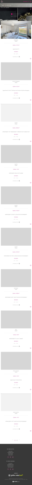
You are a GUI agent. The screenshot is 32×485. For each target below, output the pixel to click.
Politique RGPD (23, 479)
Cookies (26, 479)
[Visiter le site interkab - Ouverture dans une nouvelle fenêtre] (19, 475)
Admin (17, 479)
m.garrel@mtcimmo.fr (10, 464)
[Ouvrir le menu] (30, 1)
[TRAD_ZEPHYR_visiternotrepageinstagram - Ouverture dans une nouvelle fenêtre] (10, 457)
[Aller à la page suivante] (19, 440)
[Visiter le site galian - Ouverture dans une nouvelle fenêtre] (13, 475)
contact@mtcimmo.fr (10, 452)
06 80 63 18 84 (10, 451)
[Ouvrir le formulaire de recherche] (26, 1)
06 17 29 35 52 (10, 463)
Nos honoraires (6, 479)
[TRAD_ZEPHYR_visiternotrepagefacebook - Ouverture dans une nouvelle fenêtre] (8, 457)
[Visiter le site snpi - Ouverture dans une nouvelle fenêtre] (9, 475)
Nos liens (20, 479)
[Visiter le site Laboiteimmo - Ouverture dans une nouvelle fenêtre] (16, 481)
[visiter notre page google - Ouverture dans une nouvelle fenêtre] (13, 457)
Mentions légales (14, 479)
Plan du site (10, 479)
